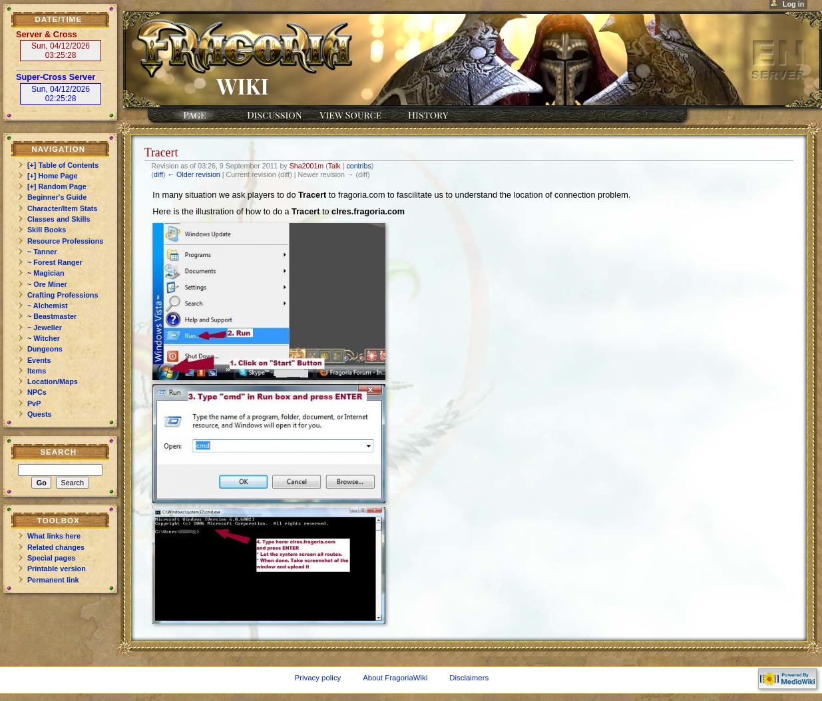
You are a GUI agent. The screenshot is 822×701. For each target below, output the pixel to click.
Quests (39, 414)
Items (36, 371)
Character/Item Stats (62, 208)
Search (58, 452)
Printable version (56, 569)
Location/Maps (52, 381)
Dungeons (45, 349)
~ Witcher (43, 338)
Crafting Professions (63, 295)
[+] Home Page (52, 176)
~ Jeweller (44, 328)
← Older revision (193, 174)
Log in (794, 4)
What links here (54, 536)
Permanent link (53, 580)
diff (158, 174)
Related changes (56, 547)
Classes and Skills (59, 219)
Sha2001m (307, 166)
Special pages (51, 558)
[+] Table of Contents (63, 165)
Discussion (274, 114)
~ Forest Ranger (55, 262)
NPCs (37, 392)
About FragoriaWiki (395, 678)
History (428, 114)
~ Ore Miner (47, 284)
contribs (358, 166)
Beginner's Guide (57, 197)
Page (194, 114)
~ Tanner (42, 252)
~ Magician (46, 273)
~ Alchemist (47, 306)
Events (39, 360)
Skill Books (46, 230)
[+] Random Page (57, 186)
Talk (334, 166)
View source (350, 114)
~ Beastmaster (52, 316)
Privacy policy (317, 678)
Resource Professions (65, 241)
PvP (34, 403)
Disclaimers (469, 678)
